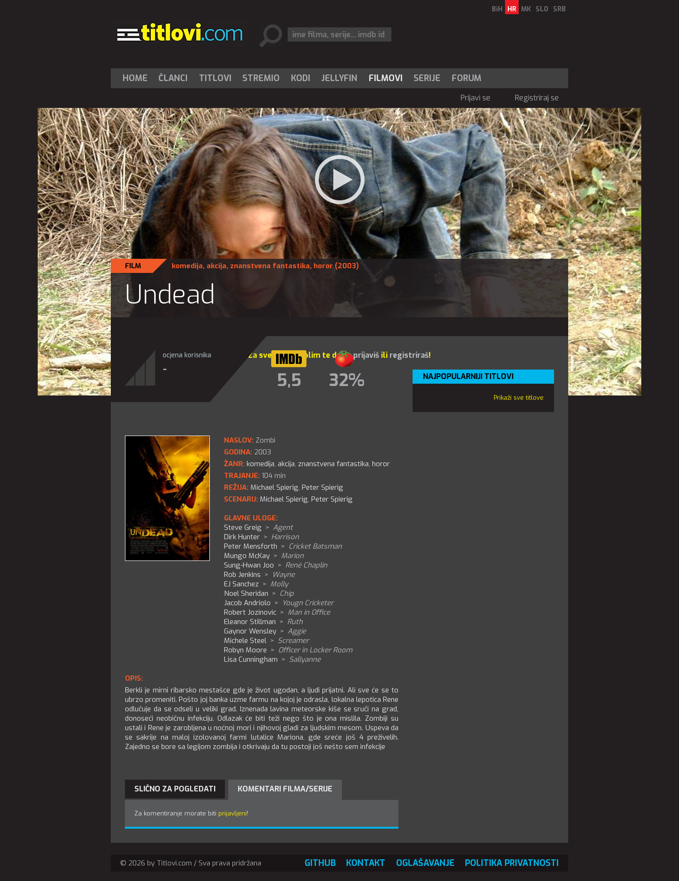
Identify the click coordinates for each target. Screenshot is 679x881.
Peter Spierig (332, 499)
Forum (466, 78)
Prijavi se (475, 98)
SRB (559, 9)
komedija (187, 266)
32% (346, 380)
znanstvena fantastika (270, 266)
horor (323, 266)
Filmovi (386, 78)
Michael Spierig (284, 499)
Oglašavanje (425, 863)
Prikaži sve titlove (519, 398)
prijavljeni (232, 813)
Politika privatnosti (512, 863)
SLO (542, 9)
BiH (497, 9)
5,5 (289, 380)
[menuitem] (137, 78)
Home (135, 78)
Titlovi (215, 78)
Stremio (261, 78)
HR (511, 9)
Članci (173, 78)
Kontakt (365, 863)
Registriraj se (537, 98)
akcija (216, 266)
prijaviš (366, 355)
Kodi (300, 78)
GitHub (320, 863)
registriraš (409, 355)
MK (526, 9)
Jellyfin (339, 78)
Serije (427, 78)
